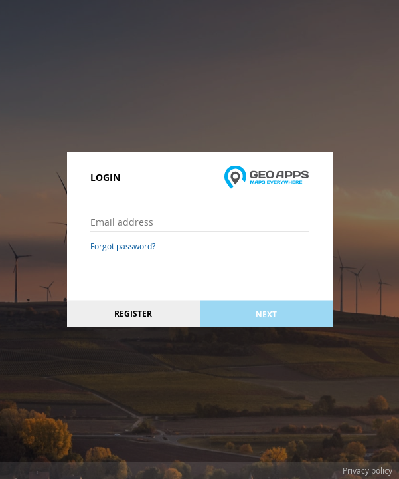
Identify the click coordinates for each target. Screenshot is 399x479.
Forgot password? (122, 246)
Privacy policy (367, 470)
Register (133, 313)
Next (266, 313)
